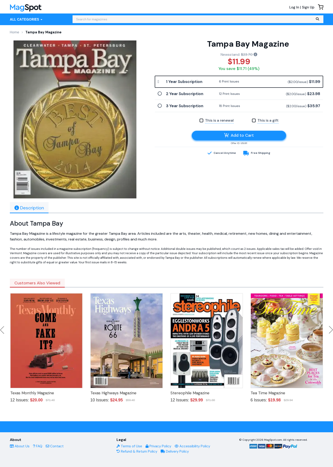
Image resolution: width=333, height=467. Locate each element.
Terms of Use (129, 446)
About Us (20, 446)
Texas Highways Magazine (113, 392)
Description (29, 208)
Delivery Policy (175, 451)
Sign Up (308, 7)
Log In (294, 7)
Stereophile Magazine (190, 392)
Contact (55, 446)
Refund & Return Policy (136, 451)
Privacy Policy (158, 446)
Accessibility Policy (192, 446)
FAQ (37, 446)
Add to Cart (239, 135)
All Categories (26, 19)
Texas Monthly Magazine (32, 392)
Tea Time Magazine (268, 392)
